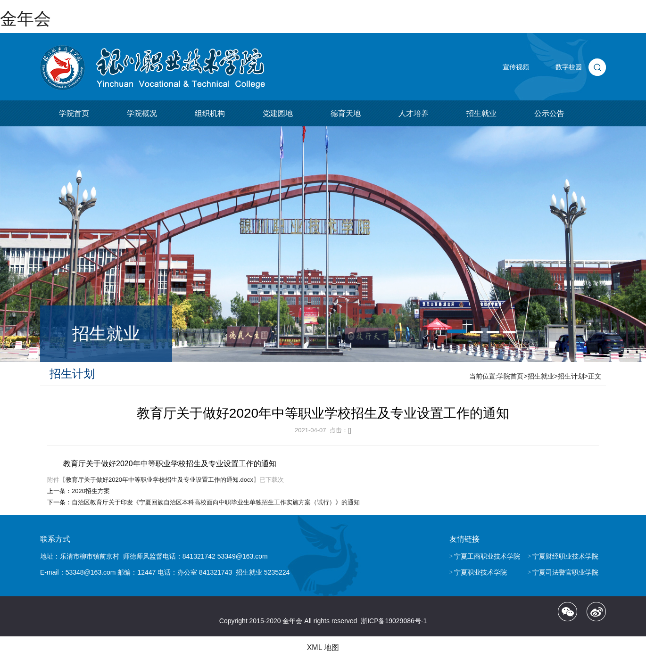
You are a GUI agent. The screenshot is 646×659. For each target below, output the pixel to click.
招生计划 (571, 376)
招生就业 (481, 113)
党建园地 (278, 113)
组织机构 (210, 113)
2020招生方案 (91, 490)
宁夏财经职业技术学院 (565, 556)
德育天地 (346, 113)
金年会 (25, 18)
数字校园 (568, 67)
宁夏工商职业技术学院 (487, 556)
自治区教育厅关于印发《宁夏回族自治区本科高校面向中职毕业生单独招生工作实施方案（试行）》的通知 (216, 502)
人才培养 (413, 113)
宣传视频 (516, 67)
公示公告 (549, 113)
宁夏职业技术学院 (480, 572)
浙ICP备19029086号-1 (394, 621)
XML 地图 (323, 647)
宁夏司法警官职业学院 (565, 572)
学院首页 (74, 113)
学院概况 (142, 113)
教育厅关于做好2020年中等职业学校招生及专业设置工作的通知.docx (159, 479)
